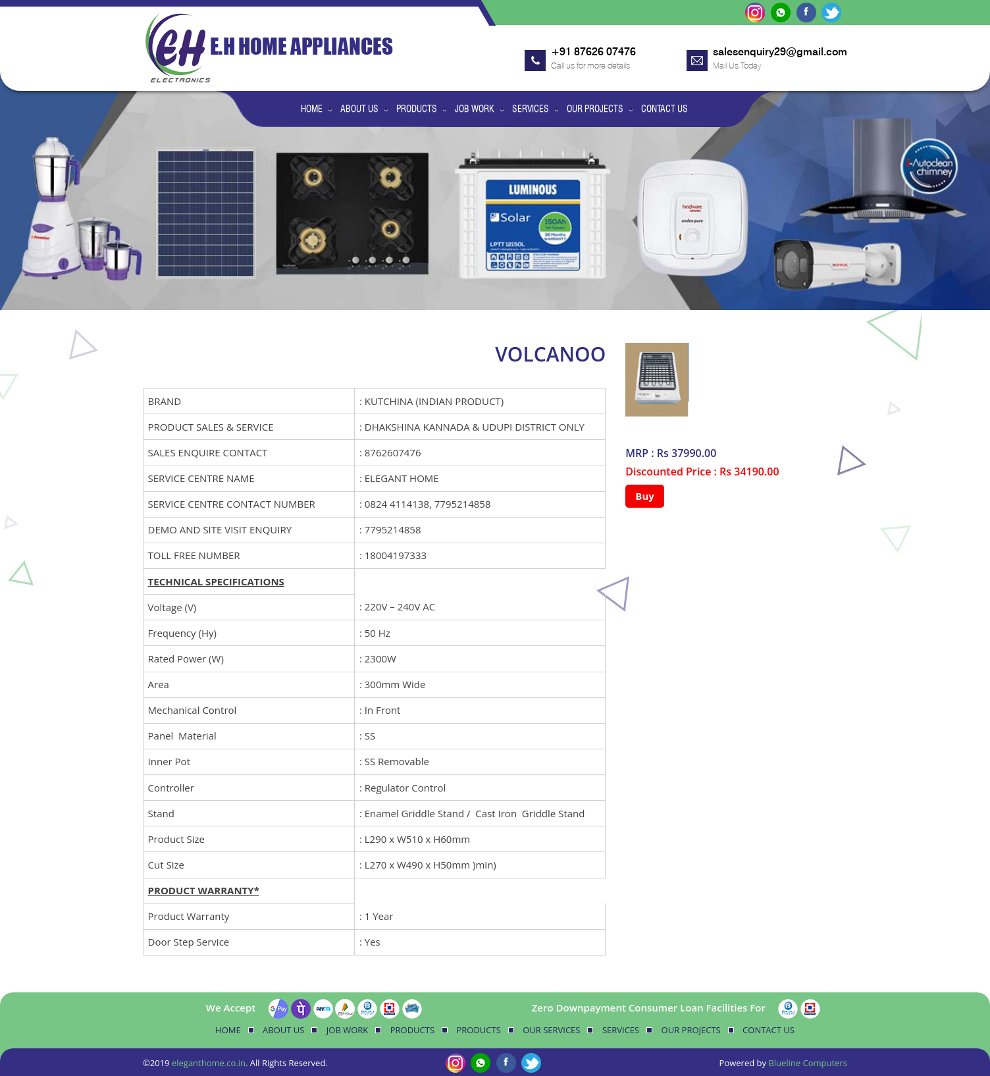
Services (530, 108)
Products (416, 108)
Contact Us (664, 108)
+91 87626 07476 (593, 51)
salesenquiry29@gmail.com (780, 51)
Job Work (474, 108)
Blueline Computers (807, 1063)
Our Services (551, 1030)
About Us (359, 108)
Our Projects (595, 108)
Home (312, 108)
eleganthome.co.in (209, 1063)
